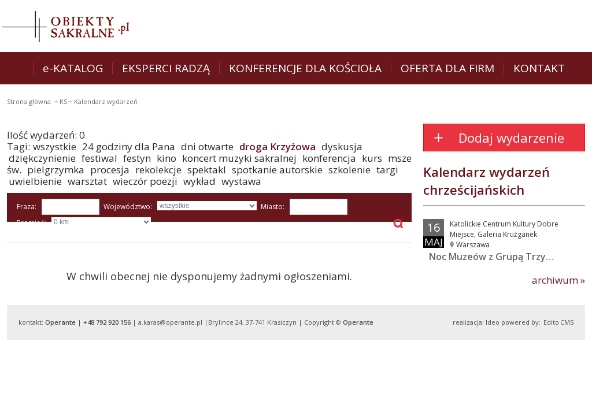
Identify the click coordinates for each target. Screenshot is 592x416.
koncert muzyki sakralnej (239, 158)
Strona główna (30, 101)
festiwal (99, 158)
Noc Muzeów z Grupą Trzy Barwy (502, 256)
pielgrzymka (55, 169)
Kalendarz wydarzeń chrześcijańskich (486, 180)
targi (387, 169)
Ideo (493, 322)
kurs (372, 158)
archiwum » (558, 280)
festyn (137, 158)
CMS (567, 322)
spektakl (206, 169)
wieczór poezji (145, 181)
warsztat (87, 181)
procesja (110, 169)
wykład (199, 181)
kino (166, 158)
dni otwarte (207, 146)
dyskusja (341, 146)
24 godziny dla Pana (128, 146)
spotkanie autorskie (277, 169)
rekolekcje (158, 169)
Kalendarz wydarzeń (106, 101)
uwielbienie (35, 181)
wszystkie (54, 146)
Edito (551, 322)
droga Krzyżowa (277, 146)
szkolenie (349, 169)
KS (63, 101)
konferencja (329, 158)
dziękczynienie (42, 158)
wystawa (241, 181)
